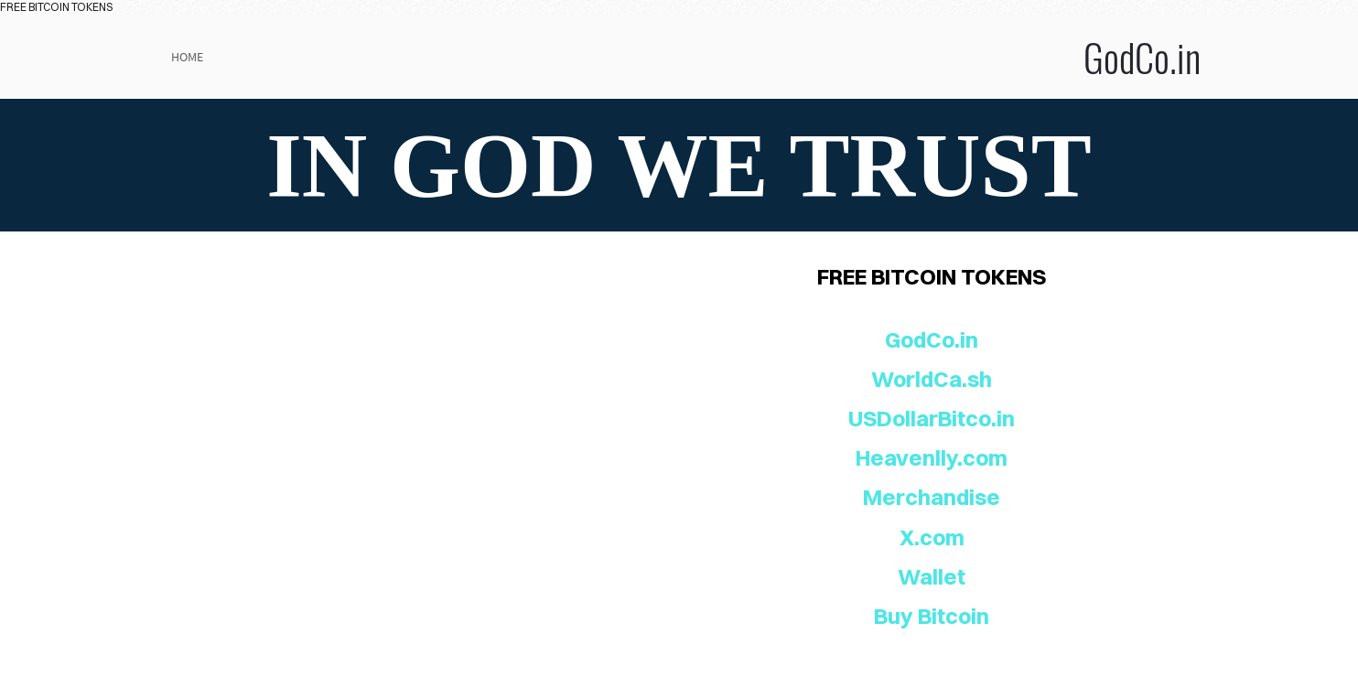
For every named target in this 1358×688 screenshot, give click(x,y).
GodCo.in (862, 56)
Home (187, 56)
